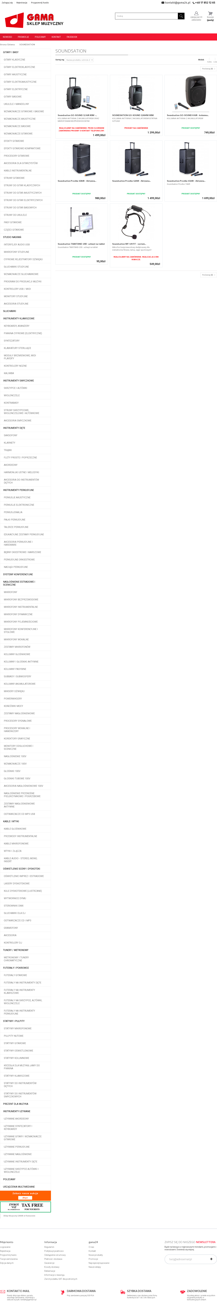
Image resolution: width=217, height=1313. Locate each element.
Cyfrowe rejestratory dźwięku (23, 259)
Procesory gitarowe (16, 155)
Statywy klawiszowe (16, 1075)
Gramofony (11, 928)
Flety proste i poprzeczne (20, 457)
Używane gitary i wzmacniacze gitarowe (23, 1138)
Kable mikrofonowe (16, 843)
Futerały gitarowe (15, 975)
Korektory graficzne (17, 738)
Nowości (7, 37)
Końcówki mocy (13, 706)
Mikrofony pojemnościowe (21, 621)
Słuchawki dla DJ (14, 913)
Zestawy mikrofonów (17, 646)
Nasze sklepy (95, 1267)
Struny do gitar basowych (20, 207)
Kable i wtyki (11, 821)
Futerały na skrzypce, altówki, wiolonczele (23, 1002)
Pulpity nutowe (13, 1035)
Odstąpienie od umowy (55, 1255)
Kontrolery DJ (13, 942)
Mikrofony (10, 592)
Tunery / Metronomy (15, 950)
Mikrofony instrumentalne (21, 607)
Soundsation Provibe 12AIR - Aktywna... (131, 181)
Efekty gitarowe (14, 141)
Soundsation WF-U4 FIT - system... (129, 244)
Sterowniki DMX (13, 905)
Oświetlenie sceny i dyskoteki (21, 868)
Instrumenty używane (16, 1111)
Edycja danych (7, 1263)
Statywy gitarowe (15, 1043)
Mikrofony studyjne (16, 252)
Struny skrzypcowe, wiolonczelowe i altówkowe (21, 412)
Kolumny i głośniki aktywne (21, 661)
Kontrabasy (11, 402)
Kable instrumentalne (18, 170)
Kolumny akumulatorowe (19, 683)
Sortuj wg (59, 60)
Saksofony (10, 435)
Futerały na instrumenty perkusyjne (19, 1012)
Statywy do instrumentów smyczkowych (20, 1095)
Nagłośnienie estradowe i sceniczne (19, 583)
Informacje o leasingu (54, 1275)
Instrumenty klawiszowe (18, 318)
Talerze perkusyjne (16, 527)
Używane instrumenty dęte (20, 1161)
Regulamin (49, 1247)
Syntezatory (11, 340)
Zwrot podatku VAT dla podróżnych (60, 1279)
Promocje (23, 37)
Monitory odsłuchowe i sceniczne (18, 747)
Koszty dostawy (51, 1267)
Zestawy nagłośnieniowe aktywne (19, 805)
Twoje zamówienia (9, 1259)
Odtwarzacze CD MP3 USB (19, 814)
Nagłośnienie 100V (15, 756)
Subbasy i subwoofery (17, 676)
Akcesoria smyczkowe (17, 420)
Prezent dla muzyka (15, 1104)
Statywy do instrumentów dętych (20, 1085)
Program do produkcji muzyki (23, 281)
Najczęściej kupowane (99, 1263)
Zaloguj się (7, 2)
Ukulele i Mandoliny (16, 104)
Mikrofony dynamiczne (18, 614)
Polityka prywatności (54, 1251)
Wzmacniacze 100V (15, 763)
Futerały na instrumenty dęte (22, 982)
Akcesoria (10, 935)
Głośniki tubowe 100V (17, 778)
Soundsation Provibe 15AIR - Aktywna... (186, 181)
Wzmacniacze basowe (17, 126)
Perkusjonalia (13, 512)
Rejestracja (21, 2)
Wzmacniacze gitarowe (18, 133)
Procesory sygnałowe (18, 720)
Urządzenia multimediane (19, 1186)
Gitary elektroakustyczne (20, 81)
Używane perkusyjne (17, 1146)
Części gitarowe (14, 229)
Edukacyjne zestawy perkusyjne (24, 534)
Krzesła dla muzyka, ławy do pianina (22, 1067)
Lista (215, 60)
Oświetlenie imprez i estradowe (24, 876)
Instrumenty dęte (14, 428)
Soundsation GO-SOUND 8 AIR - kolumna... (188, 115)
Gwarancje (49, 1263)
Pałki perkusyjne (14, 519)
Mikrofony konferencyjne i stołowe (21, 630)
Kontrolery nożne (15, 365)
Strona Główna (7, 44)
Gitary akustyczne (15, 74)
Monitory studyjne (16, 296)
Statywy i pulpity (14, 1021)
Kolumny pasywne (15, 669)
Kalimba (9, 373)
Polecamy (40, 37)
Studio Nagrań (12, 237)
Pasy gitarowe (13, 222)
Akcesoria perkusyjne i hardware (18, 543)
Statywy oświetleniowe (18, 1050)
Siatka (209, 60)
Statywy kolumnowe (16, 1058)
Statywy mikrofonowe (17, 1028)
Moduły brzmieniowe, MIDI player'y (20, 357)
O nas (91, 1247)
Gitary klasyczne (14, 59)
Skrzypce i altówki (15, 388)
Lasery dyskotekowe (17, 883)
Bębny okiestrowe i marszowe (22, 552)
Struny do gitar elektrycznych (23, 200)
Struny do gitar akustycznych (23, 192)
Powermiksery (13, 698)
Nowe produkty (96, 1255)
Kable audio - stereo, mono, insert (20, 860)
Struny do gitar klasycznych (22, 185)
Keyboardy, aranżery (16, 326)
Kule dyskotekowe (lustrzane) (23, 891)
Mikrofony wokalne (16, 639)
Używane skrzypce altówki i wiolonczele (21, 1170)
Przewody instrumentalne (20, 836)
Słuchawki (9, 311)
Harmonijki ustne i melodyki (21, 472)
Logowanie (5, 1247)
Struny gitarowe (14, 178)
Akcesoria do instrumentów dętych (21, 481)
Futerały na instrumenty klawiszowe (19, 991)
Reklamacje (49, 1271)
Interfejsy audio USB (17, 244)
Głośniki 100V (12, 771)
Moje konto (6, 1242)
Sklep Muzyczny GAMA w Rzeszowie (19, 1216)
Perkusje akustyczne (17, 497)
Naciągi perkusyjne (16, 567)
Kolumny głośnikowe (17, 654)
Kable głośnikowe (15, 828)
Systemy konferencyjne (18, 574)
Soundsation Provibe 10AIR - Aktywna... (77, 181)
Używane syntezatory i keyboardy (18, 1127)
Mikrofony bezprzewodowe (21, 599)
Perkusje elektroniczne (19, 504)
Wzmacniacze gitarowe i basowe (24, 111)
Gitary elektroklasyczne (19, 67)
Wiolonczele (12, 395)
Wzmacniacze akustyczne (20, 118)
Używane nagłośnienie (18, 1154)
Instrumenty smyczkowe (18, 380)
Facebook (72, 37)
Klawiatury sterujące (17, 348)
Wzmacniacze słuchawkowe (21, 274)
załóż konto (196, 20)
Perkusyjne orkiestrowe (19, 559)
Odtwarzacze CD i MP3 (17, 920)
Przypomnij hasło (40, 2)
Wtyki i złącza (12, 851)
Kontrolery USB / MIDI (17, 289)
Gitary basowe (13, 96)
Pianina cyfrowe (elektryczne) (23, 333)
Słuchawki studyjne (16, 266)
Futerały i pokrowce (16, 967)
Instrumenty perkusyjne (18, 490)
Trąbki (8, 450)
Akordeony (10, 465)
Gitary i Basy (10, 52)
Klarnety (9, 442)
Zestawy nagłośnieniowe (19, 713)
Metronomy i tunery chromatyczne (16, 959)
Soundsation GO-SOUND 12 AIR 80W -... (77, 115)
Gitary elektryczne (16, 89)
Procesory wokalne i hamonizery (17, 730)
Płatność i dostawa (53, 1259)
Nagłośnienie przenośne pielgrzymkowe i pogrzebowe (22, 795)
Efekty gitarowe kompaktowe (22, 148)
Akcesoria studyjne (16, 303)
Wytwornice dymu (15, 898)
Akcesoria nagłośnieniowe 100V (23, 786)
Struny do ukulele (15, 215)
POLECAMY (9, 1179)
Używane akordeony (16, 1118)
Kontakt (56, 37)
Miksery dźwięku (14, 691)
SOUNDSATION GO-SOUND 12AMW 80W (133, 115)
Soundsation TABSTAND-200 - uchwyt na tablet (81, 244)
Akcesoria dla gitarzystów (21, 163)
